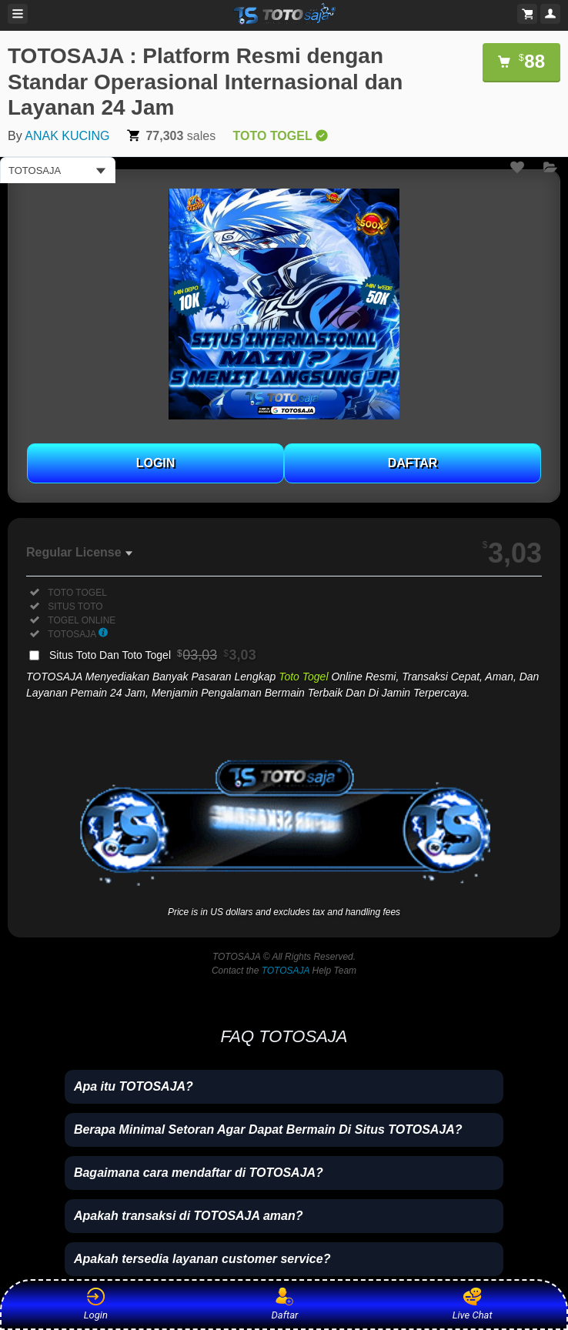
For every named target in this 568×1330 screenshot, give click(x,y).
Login (96, 1304)
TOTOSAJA (285, 970)
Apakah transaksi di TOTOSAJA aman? (188, 1215)
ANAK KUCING (67, 135)
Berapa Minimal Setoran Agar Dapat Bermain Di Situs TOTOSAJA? (268, 1129)
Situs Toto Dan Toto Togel (152, 655)
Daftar (282, 1304)
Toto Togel (303, 676)
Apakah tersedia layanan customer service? (202, 1258)
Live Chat (473, 1304)
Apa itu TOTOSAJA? (133, 1086)
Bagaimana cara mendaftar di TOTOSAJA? (198, 1172)
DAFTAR (413, 463)
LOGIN (155, 463)
